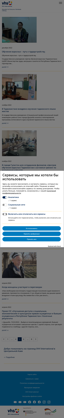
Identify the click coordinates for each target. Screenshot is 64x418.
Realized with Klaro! (54, 246)
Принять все (31, 239)
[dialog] (32, 209)
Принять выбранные (32, 234)
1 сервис (12, 200)
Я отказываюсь (31, 228)
